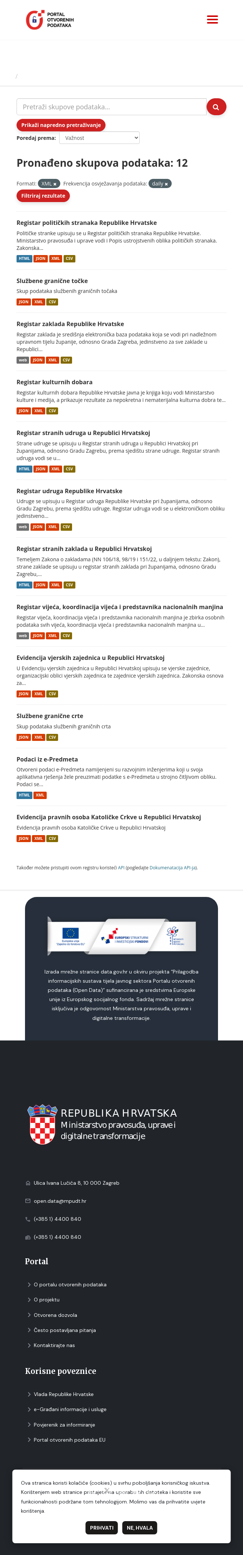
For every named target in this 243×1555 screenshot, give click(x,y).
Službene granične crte (50, 716)
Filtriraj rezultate (43, 195)
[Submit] (216, 106)
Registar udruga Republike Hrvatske (69, 491)
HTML (24, 258)
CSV (69, 258)
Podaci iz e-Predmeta (47, 759)
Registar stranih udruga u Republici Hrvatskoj (83, 433)
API (121, 867)
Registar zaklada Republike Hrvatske (70, 324)
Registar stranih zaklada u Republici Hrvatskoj (84, 549)
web (23, 360)
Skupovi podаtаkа (51, 76)
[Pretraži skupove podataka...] (112, 106)
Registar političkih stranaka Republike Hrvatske (87, 223)
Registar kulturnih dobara (55, 382)
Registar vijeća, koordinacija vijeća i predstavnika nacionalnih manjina (120, 607)
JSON (40, 258)
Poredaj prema (35, 137)
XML (55, 258)
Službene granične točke (52, 281)
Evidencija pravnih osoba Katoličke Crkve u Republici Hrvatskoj (109, 817)
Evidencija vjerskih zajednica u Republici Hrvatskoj (91, 658)
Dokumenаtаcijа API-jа (173, 867)
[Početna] (9, 76)
